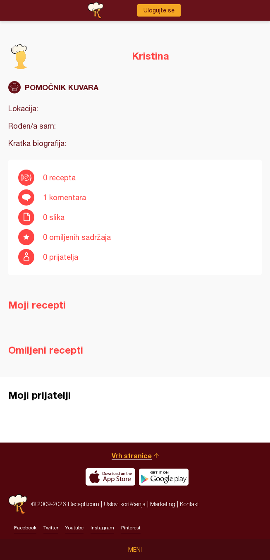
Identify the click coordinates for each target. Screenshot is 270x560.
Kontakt (189, 503)
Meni (135, 549)
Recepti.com (17, 504)
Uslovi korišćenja (125, 503)
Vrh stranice (132, 455)
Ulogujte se (158, 10)
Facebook (25, 528)
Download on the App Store (110, 477)
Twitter (50, 528)
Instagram (102, 528)
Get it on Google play (164, 477)
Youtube (74, 528)
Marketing (162, 503)
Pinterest (131, 528)
